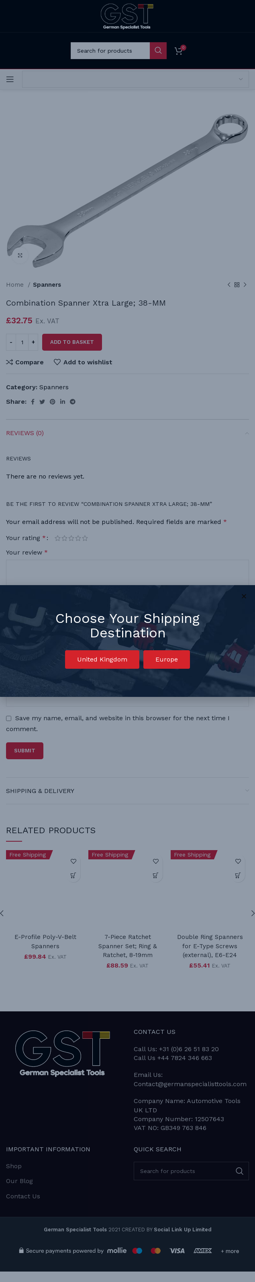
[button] (102, 659)
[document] (127, 641)
